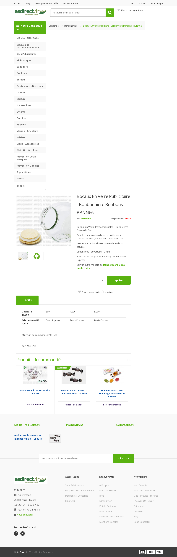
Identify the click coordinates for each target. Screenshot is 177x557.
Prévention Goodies (28, 165)
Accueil (17, 3)
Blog (28, 3)
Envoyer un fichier (143, 500)
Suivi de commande (144, 490)
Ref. (78, 218)
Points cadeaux (70, 3)
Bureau (21, 79)
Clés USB (70, 500)
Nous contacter (25, 514)
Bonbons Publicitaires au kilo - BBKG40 (35, 392)
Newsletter (105, 500)
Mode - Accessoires (28, 143)
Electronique (24, 105)
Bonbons (22, 73)
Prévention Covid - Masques (27, 158)
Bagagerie (23, 66)
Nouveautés (124, 425)
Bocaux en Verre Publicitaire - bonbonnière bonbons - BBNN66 (112, 25)
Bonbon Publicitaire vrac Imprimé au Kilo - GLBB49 (74, 392)
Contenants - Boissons (30, 86)
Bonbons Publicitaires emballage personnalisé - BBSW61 (112, 393)
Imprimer (109, 292)
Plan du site (105, 511)
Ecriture (21, 98)
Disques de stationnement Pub (28, 46)
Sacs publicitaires (74, 485)
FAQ (133, 3)
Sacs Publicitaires (26, 53)
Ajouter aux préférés (91, 292)
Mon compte (157, 3)
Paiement (138, 506)
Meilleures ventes (26, 425)
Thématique (24, 60)
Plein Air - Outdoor (27, 150)
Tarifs (27, 300)
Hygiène (21, 124)
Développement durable (46, 3)
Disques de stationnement (79, 490)
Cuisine (21, 92)
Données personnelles (111, 516)
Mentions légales (108, 521)
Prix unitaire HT (30, 320)
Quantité (27, 311)
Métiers (21, 137)
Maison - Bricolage (27, 130)
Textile (21, 185)
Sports (20, 178)
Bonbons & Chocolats (76, 495)
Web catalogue (107, 490)
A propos (104, 485)
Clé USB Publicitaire (28, 37)
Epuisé (118, 280)
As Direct (21, 552)
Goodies (21, 118)
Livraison (138, 511)
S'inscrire (123, 458)
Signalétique (24, 172)
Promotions (74, 425)
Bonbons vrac (70, 25)
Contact (143, 3)
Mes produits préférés (130, 10)
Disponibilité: (117, 218)
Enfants (21, 111)
